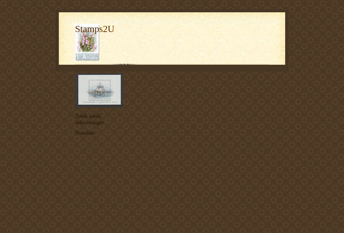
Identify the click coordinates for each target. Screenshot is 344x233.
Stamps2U (94, 29)
